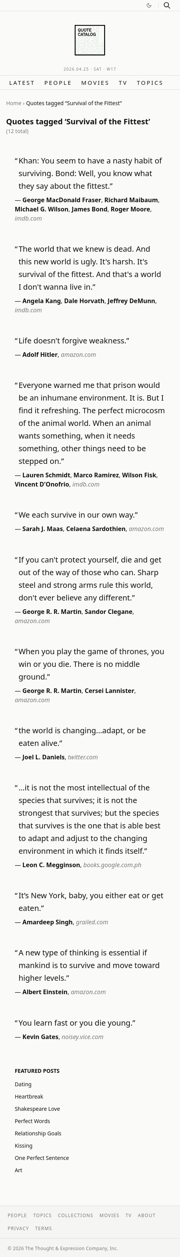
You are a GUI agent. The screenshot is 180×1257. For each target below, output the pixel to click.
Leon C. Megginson (51, 865)
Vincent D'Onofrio (42, 484)
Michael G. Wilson (41, 209)
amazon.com (78, 354)
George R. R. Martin (52, 611)
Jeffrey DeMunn (131, 301)
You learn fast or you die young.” (76, 1023)
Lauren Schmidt (46, 475)
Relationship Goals (38, 1133)
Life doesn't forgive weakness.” (73, 340)
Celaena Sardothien (96, 529)
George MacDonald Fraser (62, 200)
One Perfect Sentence (42, 1157)
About (146, 1215)
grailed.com (92, 922)
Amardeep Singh (48, 922)
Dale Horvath (84, 301)
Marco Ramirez (96, 475)
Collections (75, 1215)
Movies (95, 82)
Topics (150, 82)
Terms (43, 1228)
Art (18, 1170)
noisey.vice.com (82, 1037)
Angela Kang (42, 301)
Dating (23, 1084)
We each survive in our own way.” (77, 515)
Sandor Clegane (108, 611)
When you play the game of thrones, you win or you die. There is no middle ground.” (91, 664)
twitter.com (83, 757)
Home (13, 103)
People (58, 82)
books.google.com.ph (112, 865)
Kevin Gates (41, 1037)
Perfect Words (32, 1121)
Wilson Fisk (139, 475)
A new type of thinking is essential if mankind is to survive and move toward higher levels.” (89, 965)
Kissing (24, 1145)
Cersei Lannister (109, 690)
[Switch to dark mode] (149, 5)
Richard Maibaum (131, 200)
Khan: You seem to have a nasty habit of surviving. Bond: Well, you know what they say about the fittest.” (90, 173)
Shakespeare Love (37, 1108)
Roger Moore (130, 209)
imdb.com (28, 218)
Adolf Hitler (40, 354)
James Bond (89, 209)
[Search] (167, 5)
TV (123, 82)
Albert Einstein (45, 992)
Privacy (18, 1228)
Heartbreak (29, 1096)
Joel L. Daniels (44, 757)
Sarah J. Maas (43, 529)
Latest (22, 82)
